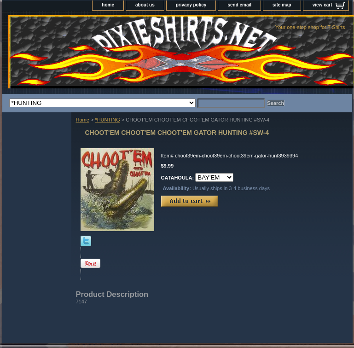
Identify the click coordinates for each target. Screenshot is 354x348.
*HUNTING (107, 119)
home (108, 4)
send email (239, 4)
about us (145, 4)
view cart (322, 4)
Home (82, 119)
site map (282, 4)
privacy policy (191, 4)
